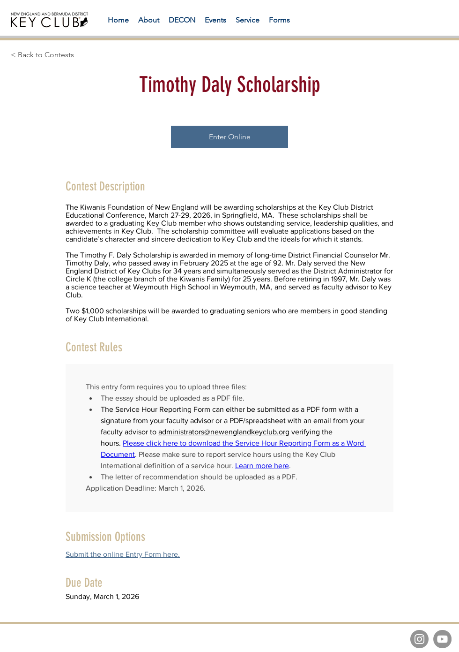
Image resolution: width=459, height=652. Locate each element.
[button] (279, 19)
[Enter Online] (229, 137)
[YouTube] (442, 639)
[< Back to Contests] (64, 55)
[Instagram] (419, 639)
